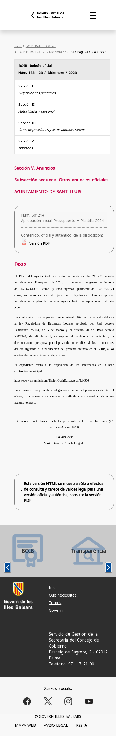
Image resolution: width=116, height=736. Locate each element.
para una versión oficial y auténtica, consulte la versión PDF (63, 495)
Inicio (18, 46)
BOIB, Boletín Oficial (41, 46)
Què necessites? (63, 595)
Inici (52, 587)
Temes (55, 602)
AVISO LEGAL (56, 725)
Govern (56, 610)
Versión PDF (39, 243)
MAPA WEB (25, 725)
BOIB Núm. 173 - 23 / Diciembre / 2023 (46, 52)
